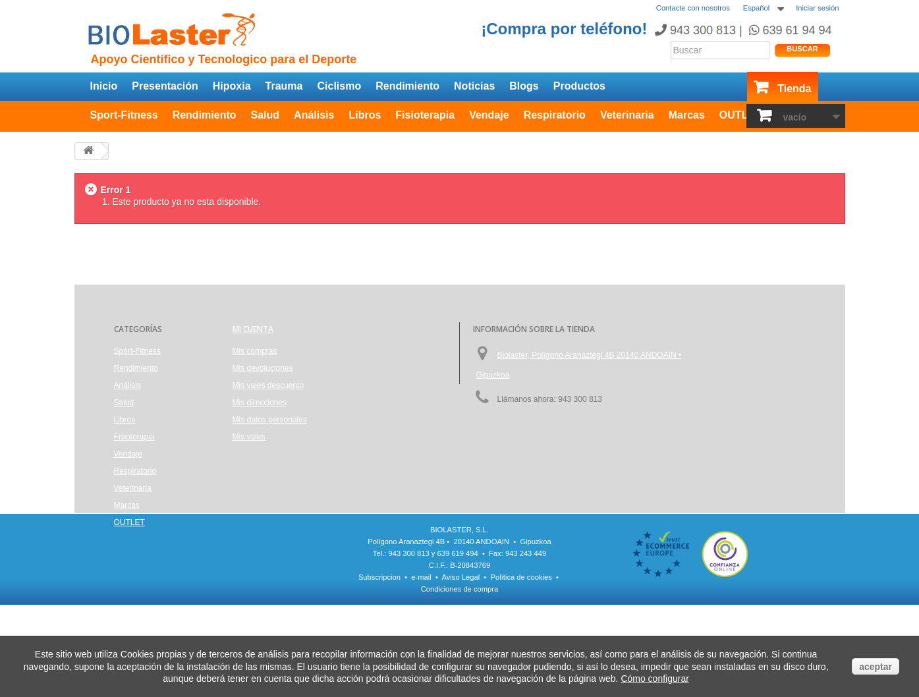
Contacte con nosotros (693, 8)
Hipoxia (232, 86)
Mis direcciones (260, 402)
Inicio (104, 86)
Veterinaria (627, 115)
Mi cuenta (253, 329)
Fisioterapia (425, 115)
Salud (265, 115)
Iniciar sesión (817, 8)
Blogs (523, 86)
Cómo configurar (655, 678)
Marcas (687, 115)
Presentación (165, 86)
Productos (579, 86)
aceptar (875, 666)
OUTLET (740, 115)
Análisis (314, 115)
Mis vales (249, 436)
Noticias (474, 86)
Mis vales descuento (268, 385)
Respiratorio (555, 115)
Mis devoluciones (263, 368)
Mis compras (255, 351)
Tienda (794, 88)
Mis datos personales (270, 419)
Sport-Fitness (124, 115)
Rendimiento (407, 86)
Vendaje (489, 115)
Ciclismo (339, 86)
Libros (364, 115)
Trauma (284, 86)
